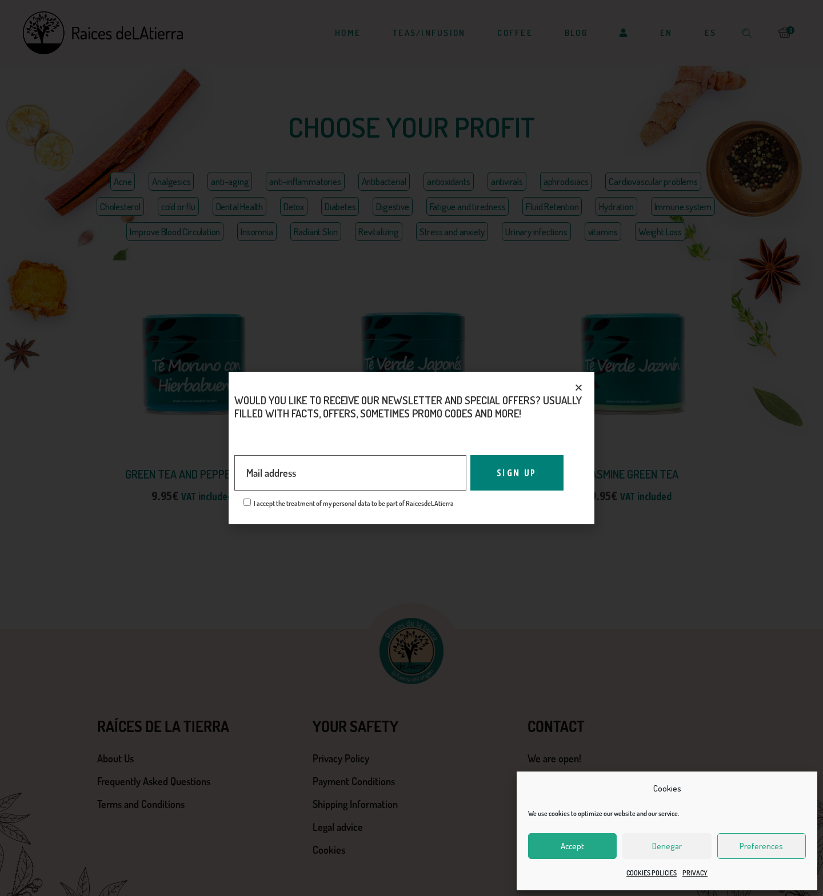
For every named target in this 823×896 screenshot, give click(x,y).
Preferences (761, 846)
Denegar (667, 846)
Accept (572, 846)
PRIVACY (695, 873)
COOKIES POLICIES (651, 873)
